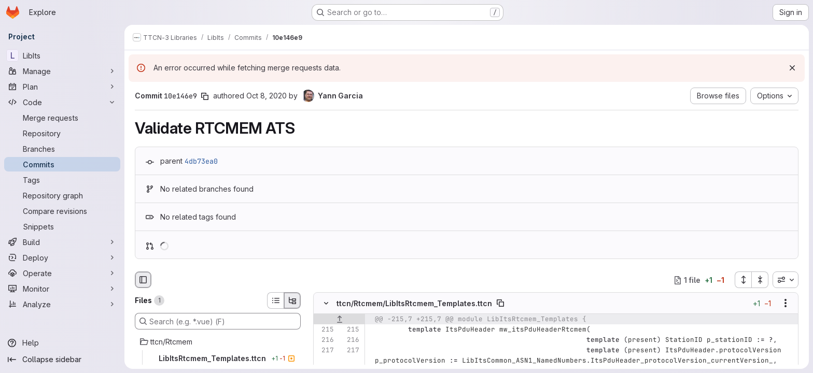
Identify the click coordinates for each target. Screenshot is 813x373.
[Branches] (62, 148)
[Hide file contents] (326, 303)
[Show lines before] (339, 319)
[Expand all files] (743, 279)
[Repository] (62, 133)
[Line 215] (325, 330)
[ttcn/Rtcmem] (218, 342)
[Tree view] (292, 300)
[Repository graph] (62, 195)
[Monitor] (62, 288)
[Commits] (62, 164)
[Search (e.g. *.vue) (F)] (218, 321)
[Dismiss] (792, 68)
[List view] (275, 300)
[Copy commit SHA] (205, 96)
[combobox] (785, 279)
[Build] (62, 242)
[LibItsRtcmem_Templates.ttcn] (218, 358)
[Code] (62, 102)
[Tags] (62, 180)
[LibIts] (62, 55)
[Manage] (62, 71)
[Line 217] (325, 351)
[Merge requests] (62, 117)
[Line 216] (325, 340)
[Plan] (62, 86)
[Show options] (785, 303)
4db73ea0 (201, 161)
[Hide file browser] (143, 279)
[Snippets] (62, 226)
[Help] (62, 343)
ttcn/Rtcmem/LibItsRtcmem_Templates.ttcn (414, 303)
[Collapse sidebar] (62, 359)
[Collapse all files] (760, 279)
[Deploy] (62, 257)
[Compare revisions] (62, 211)
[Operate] (62, 273)
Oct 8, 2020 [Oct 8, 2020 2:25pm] (266, 95)
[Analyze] (62, 304)
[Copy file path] (500, 303)
